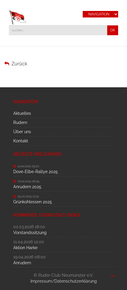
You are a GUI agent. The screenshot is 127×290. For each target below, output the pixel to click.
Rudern (20, 122)
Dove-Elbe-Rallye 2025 (35, 171)
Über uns (22, 131)
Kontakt (20, 140)
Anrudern (22, 262)
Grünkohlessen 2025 (32, 201)
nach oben (113, 273)
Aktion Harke (25, 247)
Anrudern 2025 (27, 186)
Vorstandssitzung (30, 232)
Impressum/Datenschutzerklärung (63, 281)
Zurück (15, 64)
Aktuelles (22, 113)
